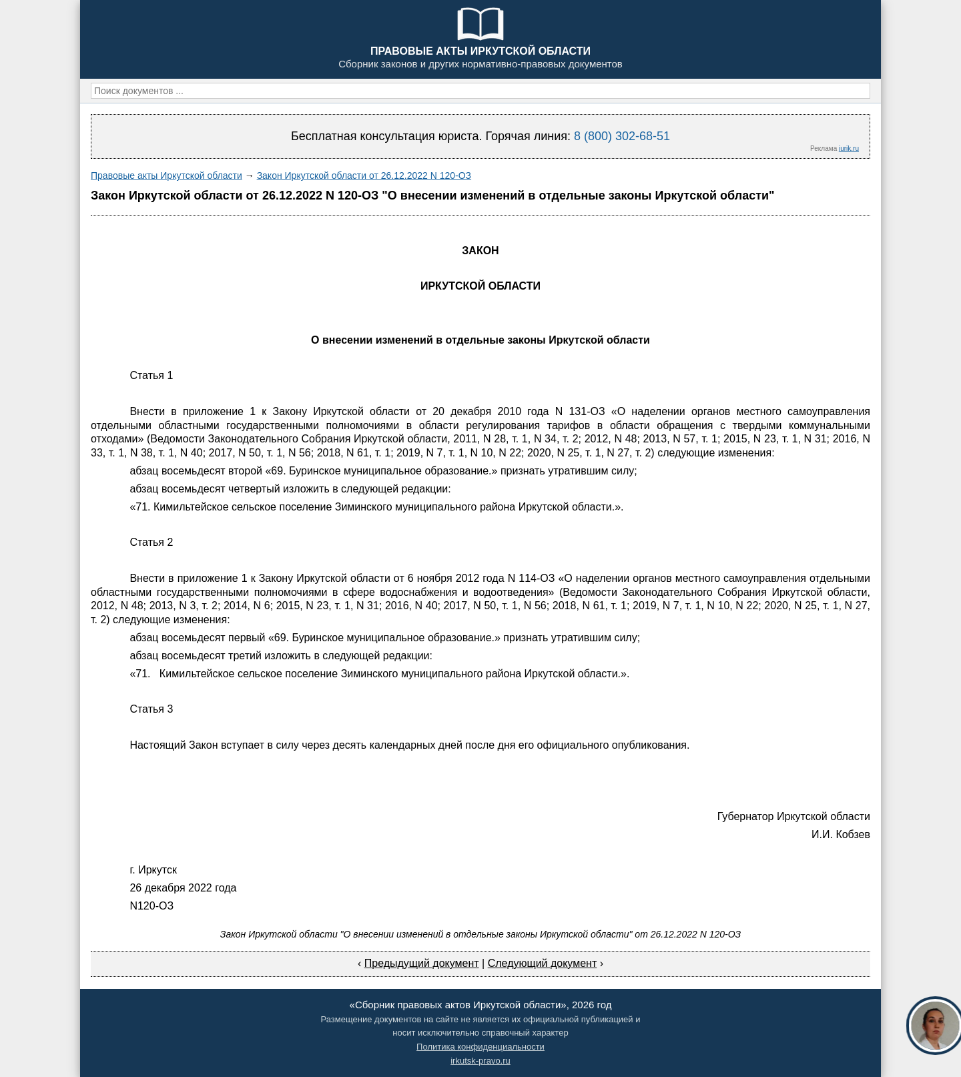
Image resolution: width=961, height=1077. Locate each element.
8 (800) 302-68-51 (622, 136)
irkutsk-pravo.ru (480, 1061)
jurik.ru (849, 148)
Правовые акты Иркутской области (166, 175)
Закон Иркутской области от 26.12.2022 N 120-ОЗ (364, 175)
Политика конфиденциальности (480, 1047)
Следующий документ (542, 963)
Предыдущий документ (421, 963)
